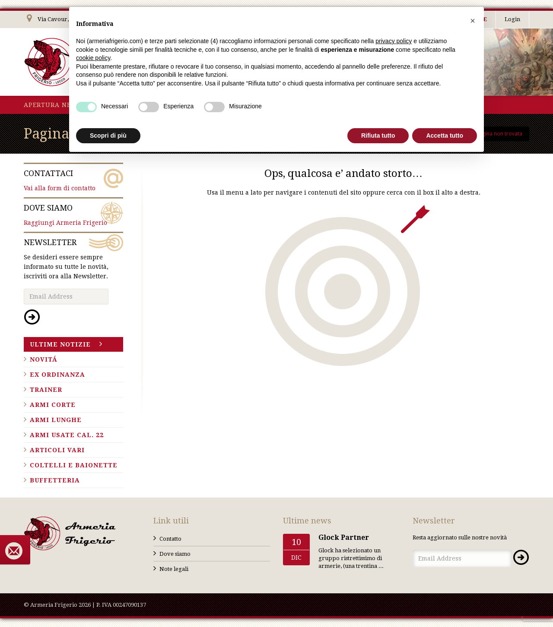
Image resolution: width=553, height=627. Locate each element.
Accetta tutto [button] (444, 135)
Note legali (173, 569)
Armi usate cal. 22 (67, 435)
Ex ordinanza (57, 374)
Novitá (43, 359)
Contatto (170, 539)
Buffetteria (55, 480)
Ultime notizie (60, 344)
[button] (473, 21)
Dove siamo (175, 554)
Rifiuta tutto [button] (378, 135)
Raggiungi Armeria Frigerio (73, 214)
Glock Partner (343, 537)
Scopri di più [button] (108, 135)
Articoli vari (57, 450)
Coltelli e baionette (74, 465)
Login (512, 19)
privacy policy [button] (393, 41)
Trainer (46, 389)
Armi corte (53, 404)
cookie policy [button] (93, 57)
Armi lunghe (56, 419)
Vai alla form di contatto (73, 180)
